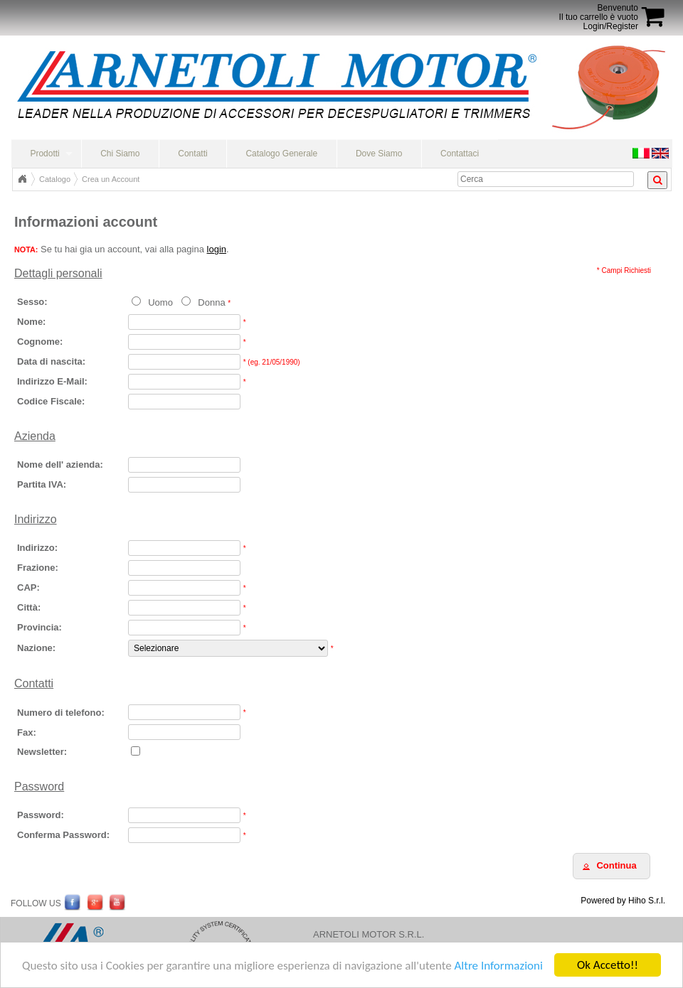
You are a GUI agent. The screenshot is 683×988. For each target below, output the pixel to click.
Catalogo (54, 179)
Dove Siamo (379, 154)
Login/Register (610, 26)
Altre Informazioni (498, 966)
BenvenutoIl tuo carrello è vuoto (598, 12)
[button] (611, 866)
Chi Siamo (119, 154)
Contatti (192, 154)
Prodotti (44, 154)
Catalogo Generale (281, 154)
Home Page (22, 179)
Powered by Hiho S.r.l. (623, 901)
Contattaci (459, 154)
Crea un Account (110, 179)
